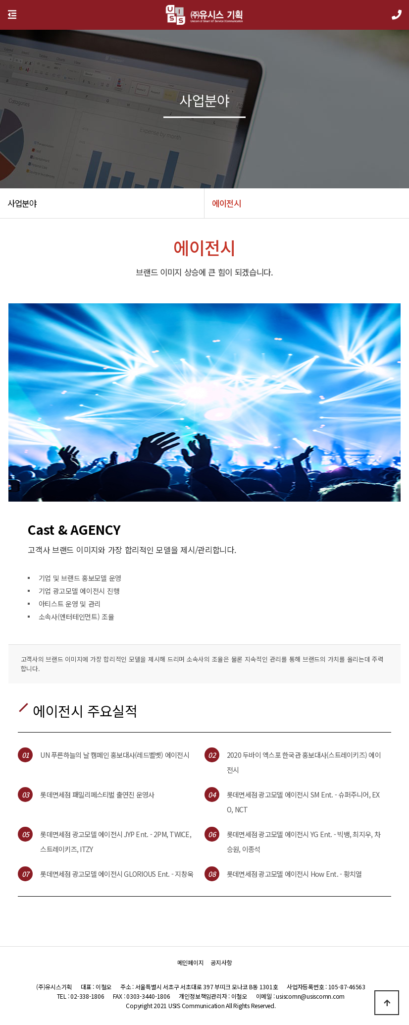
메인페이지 (190, 962)
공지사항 (221, 962)
